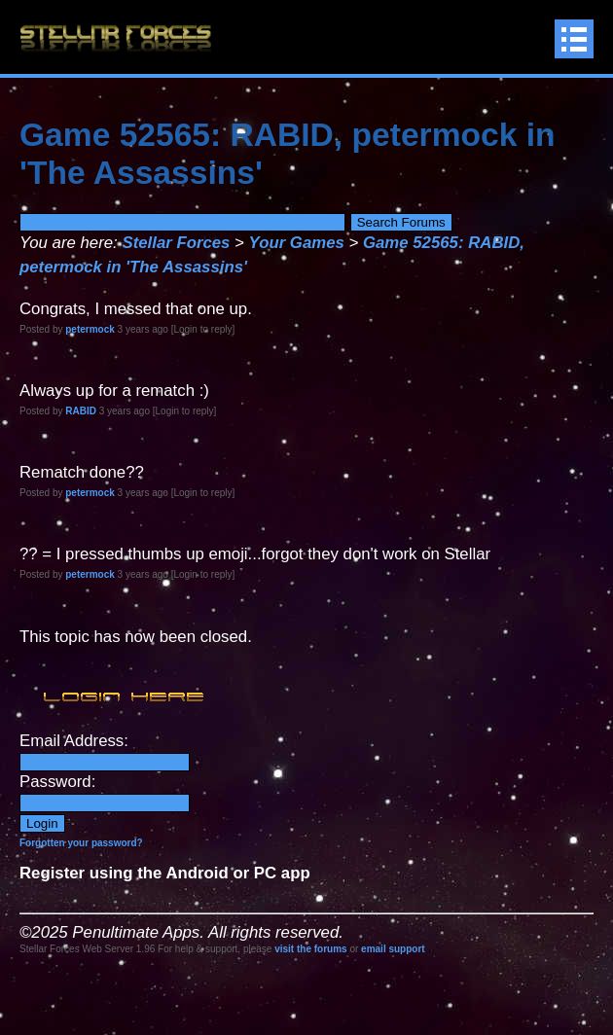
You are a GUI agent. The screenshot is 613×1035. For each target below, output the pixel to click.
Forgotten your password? (81, 843)
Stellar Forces (176, 242)
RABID (80, 411)
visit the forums (310, 949)
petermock (90, 329)
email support (393, 949)
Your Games (296, 242)
